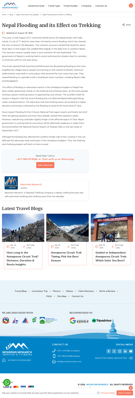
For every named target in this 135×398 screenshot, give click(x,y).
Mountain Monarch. (97, 384)
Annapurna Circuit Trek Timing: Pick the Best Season (66, 256)
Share (126, 24)
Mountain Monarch (31, 184)
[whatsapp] (7, 382)
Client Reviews (86, 291)
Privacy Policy (106, 393)
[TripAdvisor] (102, 320)
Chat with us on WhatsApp (58, 159)
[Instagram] (119, 351)
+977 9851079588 (26, 159)
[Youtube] (131, 351)
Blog (11, 15)
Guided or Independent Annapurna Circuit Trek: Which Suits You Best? (111, 256)
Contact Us (101, 5)
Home (4, 15)
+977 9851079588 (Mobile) (68, 356)
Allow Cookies (124, 393)
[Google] (79, 320)
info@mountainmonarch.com (69, 361)
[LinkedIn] (125, 351)
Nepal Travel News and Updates (27, 15)
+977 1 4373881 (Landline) (68, 351)
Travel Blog (20, 291)
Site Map (61, 296)
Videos (69, 291)
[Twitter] (114, 351)
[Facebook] (108, 351)
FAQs (49, 296)
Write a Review (107, 291)
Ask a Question (45, 165)
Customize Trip (40, 291)
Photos (57, 291)
